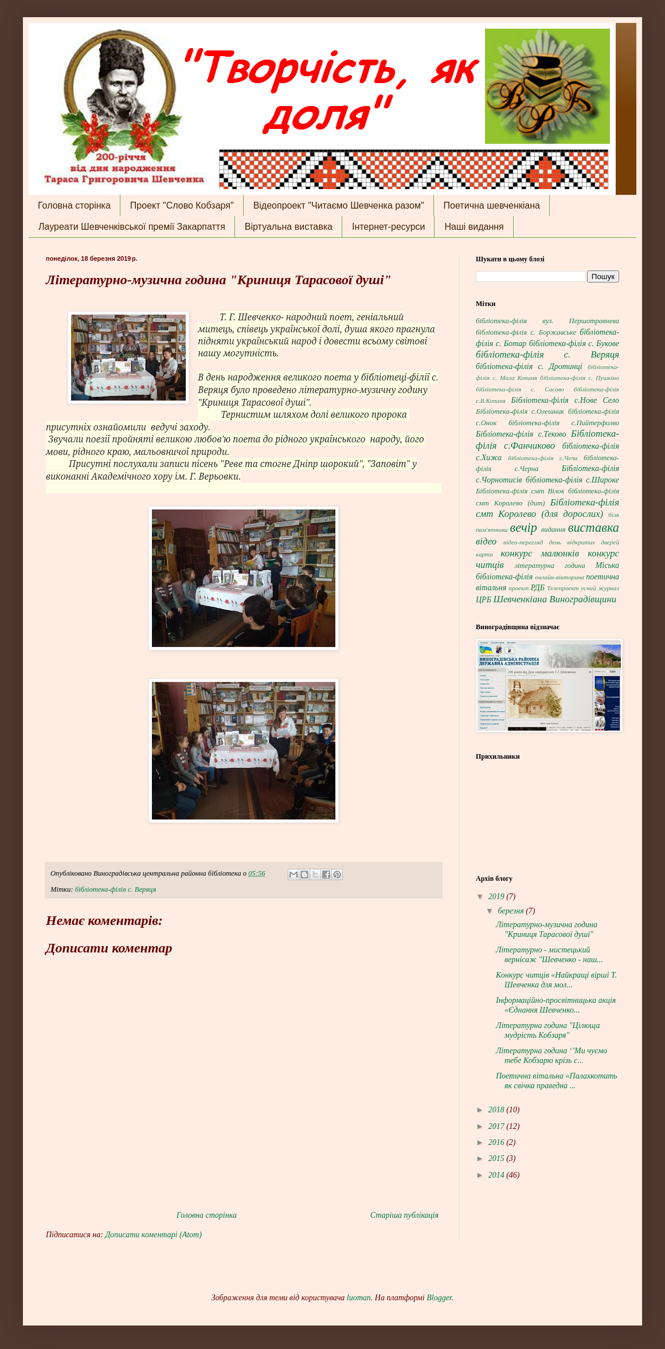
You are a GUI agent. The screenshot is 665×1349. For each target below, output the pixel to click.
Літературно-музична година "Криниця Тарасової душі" (546, 929)
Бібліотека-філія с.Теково (521, 434)
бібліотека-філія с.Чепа (542, 457)
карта (484, 554)
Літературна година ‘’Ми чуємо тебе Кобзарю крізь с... (551, 1055)
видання (553, 530)
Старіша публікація (404, 1215)
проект (518, 588)
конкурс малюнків (540, 553)
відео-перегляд (523, 542)
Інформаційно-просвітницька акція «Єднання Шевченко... (556, 1005)
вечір (523, 527)
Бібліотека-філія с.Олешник (520, 411)
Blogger (439, 1297)
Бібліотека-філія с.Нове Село (565, 400)
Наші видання (473, 227)
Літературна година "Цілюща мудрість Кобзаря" (548, 1030)
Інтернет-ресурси (388, 227)
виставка (593, 527)
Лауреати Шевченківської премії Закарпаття (131, 227)
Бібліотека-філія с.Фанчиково (547, 439)
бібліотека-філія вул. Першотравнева (547, 321)
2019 (497, 896)
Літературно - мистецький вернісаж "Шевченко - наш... (549, 955)
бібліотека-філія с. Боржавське (526, 332)
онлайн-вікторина (559, 577)
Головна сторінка (74, 205)
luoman (359, 1297)
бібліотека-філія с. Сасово (520, 389)
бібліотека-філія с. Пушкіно (579, 377)
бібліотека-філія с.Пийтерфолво (563, 423)
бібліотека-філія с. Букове (574, 343)
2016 (497, 1142)
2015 (497, 1158)
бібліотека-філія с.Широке (572, 480)
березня (512, 911)
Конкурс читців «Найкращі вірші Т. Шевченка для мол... (556, 980)
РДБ (538, 587)
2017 (497, 1126)
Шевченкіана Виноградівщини (554, 599)
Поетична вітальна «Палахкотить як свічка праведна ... (556, 1081)
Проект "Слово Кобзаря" (182, 205)
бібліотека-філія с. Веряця (116, 889)
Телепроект (563, 588)
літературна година (550, 566)
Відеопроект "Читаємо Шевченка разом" (338, 205)
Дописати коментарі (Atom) (153, 1234)
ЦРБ (483, 599)
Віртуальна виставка (288, 227)
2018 (497, 1109)
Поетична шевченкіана (492, 205)
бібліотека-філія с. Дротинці (529, 366)
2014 (497, 1175)
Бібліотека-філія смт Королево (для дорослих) (547, 508)
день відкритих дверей (584, 542)
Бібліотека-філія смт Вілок (520, 491)
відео (486, 541)
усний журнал (600, 588)
